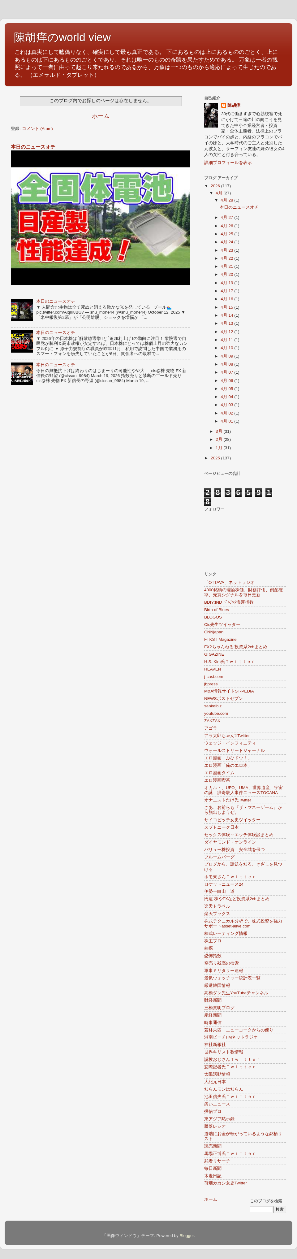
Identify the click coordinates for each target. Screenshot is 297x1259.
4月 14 (227, 315)
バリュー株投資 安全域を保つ (234, 849)
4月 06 (227, 380)
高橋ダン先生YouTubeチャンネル (236, 993)
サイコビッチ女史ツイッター (232, 820)
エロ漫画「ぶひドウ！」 (228, 758)
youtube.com (216, 713)
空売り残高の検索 (221, 963)
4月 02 (227, 413)
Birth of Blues (216, 609)
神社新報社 (215, 1044)
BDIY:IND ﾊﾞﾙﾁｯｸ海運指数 (229, 602)
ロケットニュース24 (223, 884)
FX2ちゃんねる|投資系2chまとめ (235, 647)
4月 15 (227, 307)
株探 (208, 948)
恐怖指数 (213, 955)
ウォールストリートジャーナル (234, 750)
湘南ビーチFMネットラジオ (231, 1037)
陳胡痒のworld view (62, 37)
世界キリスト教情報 (223, 1052)
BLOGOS (213, 617)
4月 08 (227, 364)
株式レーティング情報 (226, 933)
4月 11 (227, 339)
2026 (216, 186)
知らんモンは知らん (223, 1089)
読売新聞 (213, 1146)
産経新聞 (213, 1015)
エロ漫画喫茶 (217, 780)
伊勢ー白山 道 (219, 891)
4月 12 (227, 331)
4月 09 (227, 356)
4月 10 (227, 347)
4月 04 (227, 396)
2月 (219, 439)
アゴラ (210, 728)
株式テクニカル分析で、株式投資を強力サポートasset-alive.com (243, 923)
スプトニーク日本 (221, 827)
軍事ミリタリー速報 (223, 970)
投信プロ (213, 1111)
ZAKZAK (212, 720)
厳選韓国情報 (217, 985)
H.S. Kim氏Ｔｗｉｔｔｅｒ (229, 661)
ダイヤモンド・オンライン (230, 842)
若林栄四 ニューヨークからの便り (238, 1030)
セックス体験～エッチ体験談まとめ (238, 834)
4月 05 (227, 388)
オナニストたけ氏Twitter (227, 800)
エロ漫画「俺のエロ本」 (228, 765)
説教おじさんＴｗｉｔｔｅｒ (232, 1059)
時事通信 (213, 1022)
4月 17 (227, 291)
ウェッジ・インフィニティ (230, 743)
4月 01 (227, 421)
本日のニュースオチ (33, 147)
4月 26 (227, 226)
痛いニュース (217, 1104)
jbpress (211, 684)
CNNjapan (213, 632)
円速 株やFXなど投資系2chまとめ (236, 898)
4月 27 (227, 217)
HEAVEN (212, 669)
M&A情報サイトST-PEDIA (229, 691)
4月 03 (227, 404)
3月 (219, 431)
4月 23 (227, 250)
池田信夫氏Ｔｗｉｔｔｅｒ (230, 1096)
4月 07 (227, 372)
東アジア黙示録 (219, 1119)
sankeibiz (213, 706)
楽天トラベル (217, 906)
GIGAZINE (214, 654)
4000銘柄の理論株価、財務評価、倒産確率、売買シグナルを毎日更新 (243, 592)
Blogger (186, 1235)
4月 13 (227, 323)
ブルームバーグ (219, 857)
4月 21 (227, 266)
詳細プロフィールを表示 (228, 162)
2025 (216, 458)
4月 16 (227, 299)
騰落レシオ (215, 1126)
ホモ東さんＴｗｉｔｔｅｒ (230, 877)
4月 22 (227, 258)
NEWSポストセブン (223, 698)
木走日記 (213, 1176)
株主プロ (213, 941)
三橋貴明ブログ (219, 1007)
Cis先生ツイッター (222, 624)
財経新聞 (213, 1000)
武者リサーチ (217, 1161)
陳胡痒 (233, 105)
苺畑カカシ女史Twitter (225, 1183)
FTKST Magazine (220, 639)
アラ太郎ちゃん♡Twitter (227, 735)
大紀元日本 (215, 1081)
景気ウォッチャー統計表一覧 (232, 978)
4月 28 (227, 200)
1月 (219, 447)
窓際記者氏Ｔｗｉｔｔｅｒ (230, 1067)
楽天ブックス (217, 913)
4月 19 (227, 282)
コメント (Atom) (37, 128)
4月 (219, 193)
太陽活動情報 (217, 1074)
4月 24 (227, 242)
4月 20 (227, 274)
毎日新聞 (213, 1168)
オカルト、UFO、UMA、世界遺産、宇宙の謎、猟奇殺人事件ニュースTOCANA (243, 790)
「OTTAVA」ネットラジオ (229, 582)
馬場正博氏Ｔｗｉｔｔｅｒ (230, 1153)
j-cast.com (213, 676)
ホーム (101, 116)
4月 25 (227, 234)
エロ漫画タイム (219, 773)
